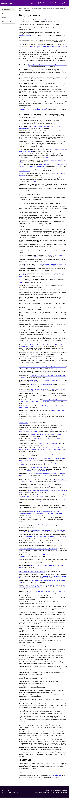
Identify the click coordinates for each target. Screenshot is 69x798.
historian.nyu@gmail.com (54, 776)
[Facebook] (6, 793)
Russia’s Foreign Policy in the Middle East (41, 385)
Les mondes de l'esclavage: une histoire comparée (49, 486)
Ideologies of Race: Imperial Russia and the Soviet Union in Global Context (46, 537)
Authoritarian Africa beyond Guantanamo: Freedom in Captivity (45, 435)
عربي (32, 3)
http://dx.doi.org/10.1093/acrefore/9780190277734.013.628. (34, 471)
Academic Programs (58, 9)
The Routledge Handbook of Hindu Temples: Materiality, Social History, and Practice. (42, 500)
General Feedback (54, 792)
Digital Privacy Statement (42, 792)
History (20, 10)
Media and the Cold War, (57, 411)
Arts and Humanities (47, 9)
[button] (53, 3)
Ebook (46, 157)
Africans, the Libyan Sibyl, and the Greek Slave (42, 524)
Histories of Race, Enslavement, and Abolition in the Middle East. (46, 439)
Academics (26, 9)
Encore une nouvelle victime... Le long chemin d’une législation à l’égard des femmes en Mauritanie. (43, 165)
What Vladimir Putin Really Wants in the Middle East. (44, 380)
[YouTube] (10, 793)
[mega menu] (64, 3)
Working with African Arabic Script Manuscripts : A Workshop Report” (47, 454)
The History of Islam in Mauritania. (37, 468)
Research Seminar (7, 22)
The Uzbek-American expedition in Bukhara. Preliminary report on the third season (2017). (42, 577)
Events (4, 18)
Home (20, 9)
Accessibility (64, 792)
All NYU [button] (40, 3)
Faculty (4, 14)
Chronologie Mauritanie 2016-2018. (48, 444)
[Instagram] (14, 793)
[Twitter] (2, 793)
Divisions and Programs (36, 9)
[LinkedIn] (18, 793)
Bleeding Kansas (34, 518)
